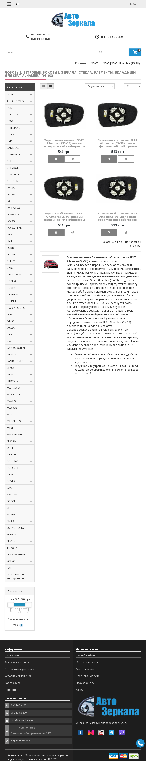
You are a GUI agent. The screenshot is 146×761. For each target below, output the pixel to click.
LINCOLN (12, 381)
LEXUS (11, 368)
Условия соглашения (18, 676)
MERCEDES (14, 421)
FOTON (11, 254)
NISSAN (11, 441)
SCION (11, 501)
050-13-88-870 (40, 39)
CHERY (11, 161)
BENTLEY (12, 114)
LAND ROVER (15, 361)
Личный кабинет (86, 655)
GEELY (11, 261)
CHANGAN (13, 154)
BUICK (11, 134)
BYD (9, 141)
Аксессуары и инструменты (15, 576)
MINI (10, 428)
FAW (9, 234)
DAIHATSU (13, 208)
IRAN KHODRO (16, 308)
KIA (9, 341)
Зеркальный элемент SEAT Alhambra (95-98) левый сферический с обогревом (117, 143)
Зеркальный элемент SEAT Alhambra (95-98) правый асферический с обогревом (64, 216)
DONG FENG (15, 228)
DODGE (11, 221)
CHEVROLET (14, 168)
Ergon (15, 625)
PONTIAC (12, 461)
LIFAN (10, 374)
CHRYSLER (13, 174)
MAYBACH (13, 408)
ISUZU (10, 314)
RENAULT (13, 474)
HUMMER (13, 288)
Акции (79, 689)
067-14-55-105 (40, 34)
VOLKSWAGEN (16, 554)
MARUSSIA (13, 388)
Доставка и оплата (17, 662)
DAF (9, 201)
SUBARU (12, 534)
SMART (11, 521)
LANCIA (11, 354)
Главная (80, 63)
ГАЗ (9, 568)
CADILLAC (13, 148)
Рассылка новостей (88, 676)
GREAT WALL (15, 274)
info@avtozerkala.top (22, 720)
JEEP (9, 334)
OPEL (10, 448)
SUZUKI (11, 541)
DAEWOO (13, 194)
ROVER (11, 481)
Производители (86, 683)
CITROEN (12, 181)
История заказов (87, 662)
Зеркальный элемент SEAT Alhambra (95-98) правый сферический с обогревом (117, 216)
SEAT (94, 63)
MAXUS (11, 401)
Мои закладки (85, 669)
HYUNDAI (13, 294)
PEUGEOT (13, 454)
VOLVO (11, 561)
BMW (10, 121)
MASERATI (13, 394)
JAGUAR (11, 328)
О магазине (12, 655)
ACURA (11, 94)
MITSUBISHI (14, 434)
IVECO (10, 321)
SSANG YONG (15, 528)
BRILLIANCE (14, 128)
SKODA (11, 514)
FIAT (9, 241)
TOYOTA (12, 548)
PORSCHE (13, 468)
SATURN (12, 494)
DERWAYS (13, 214)
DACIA (11, 188)
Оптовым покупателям (19, 669)
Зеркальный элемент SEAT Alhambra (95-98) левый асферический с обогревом (64, 143)
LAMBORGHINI (16, 348)
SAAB (10, 488)
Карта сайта (13, 683)
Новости (10, 689)
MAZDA (11, 414)
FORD (10, 248)
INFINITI (12, 301)
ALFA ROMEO (15, 101)
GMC (10, 268)
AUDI (10, 108)
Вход (134, 4)
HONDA (12, 281)
